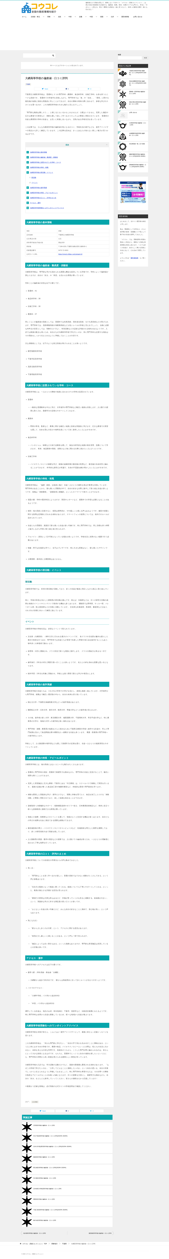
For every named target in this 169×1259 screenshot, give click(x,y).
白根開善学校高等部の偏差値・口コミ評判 (137, 134)
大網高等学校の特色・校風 (39, 167)
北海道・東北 (35, 17)
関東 (48, 17)
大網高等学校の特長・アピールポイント (44, 193)
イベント (34, 182)
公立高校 (35, 1102)
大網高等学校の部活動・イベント (41, 172)
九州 (112, 17)
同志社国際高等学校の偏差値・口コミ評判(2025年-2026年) (137, 83)
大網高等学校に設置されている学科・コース (45, 162)
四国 (101, 17)
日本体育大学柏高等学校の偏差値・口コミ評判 (47, 1188)
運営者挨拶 (134, 258)
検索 (119, 55)
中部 (70, 17)
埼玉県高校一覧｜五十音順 (137, 144)
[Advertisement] (84, 35)
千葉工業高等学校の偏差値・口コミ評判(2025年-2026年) (50, 1210)
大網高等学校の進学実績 (38, 188)
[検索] (39, 55)
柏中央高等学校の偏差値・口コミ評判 (44, 1220)
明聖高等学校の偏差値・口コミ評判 (44, 1199)
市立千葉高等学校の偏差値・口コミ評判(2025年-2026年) (50, 1136)
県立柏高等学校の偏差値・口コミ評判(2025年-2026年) (49, 1167)
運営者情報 (125, 17)
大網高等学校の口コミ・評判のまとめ (43, 198)
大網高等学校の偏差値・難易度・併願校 (44, 157)
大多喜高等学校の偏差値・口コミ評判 (34, 1233)
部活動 (33, 177)
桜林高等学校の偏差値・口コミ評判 (44, 1157)
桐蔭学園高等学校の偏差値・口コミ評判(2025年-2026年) (137, 155)
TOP (34, 1244)
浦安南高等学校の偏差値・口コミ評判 (100, 1233)
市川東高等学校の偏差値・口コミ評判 (44, 1178)
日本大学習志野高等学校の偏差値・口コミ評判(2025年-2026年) (52, 1146)
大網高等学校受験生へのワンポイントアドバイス (47, 208)
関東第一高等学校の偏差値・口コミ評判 (137, 92)
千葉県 (28, 84)
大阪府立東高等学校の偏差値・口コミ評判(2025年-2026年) (137, 72)
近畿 (80, 17)
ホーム (24, 17)
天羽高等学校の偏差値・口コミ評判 (44, 1125)
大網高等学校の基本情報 (38, 152)
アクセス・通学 (35, 203)
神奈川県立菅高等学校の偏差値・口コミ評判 (137, 103)
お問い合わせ (137, 17)
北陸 (59, 17)
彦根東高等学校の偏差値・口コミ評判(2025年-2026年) (137, 165)
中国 (91, 17)
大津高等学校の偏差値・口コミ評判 (137, 124)
